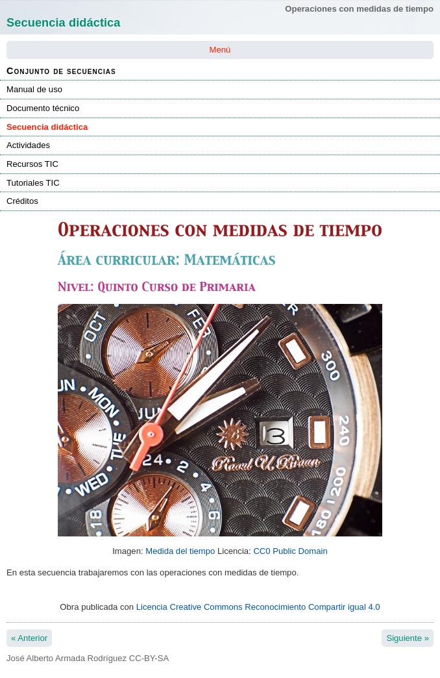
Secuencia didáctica (47, 127)
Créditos (22, 201)
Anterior (29, 638)
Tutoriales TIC (33, 183)
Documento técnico (42, 108)
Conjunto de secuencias (61, 71)
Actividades (28, 145)
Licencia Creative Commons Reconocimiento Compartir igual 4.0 (258, 607)
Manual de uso (34, 89)
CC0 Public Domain (290, 551)
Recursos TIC (32, 164)
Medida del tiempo (180, 551)
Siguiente (407, 638)
